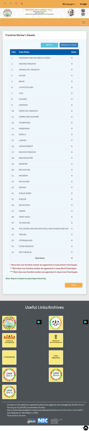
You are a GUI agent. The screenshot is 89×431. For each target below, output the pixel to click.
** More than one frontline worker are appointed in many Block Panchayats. (43, 268)
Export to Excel (68, 45)
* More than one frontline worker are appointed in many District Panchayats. (43, 265)
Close (73, 285)
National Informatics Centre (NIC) (68, 410)
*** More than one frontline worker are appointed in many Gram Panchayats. (44, 272)
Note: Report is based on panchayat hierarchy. (26, 278)
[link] (39, 11)
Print (49, 45)
